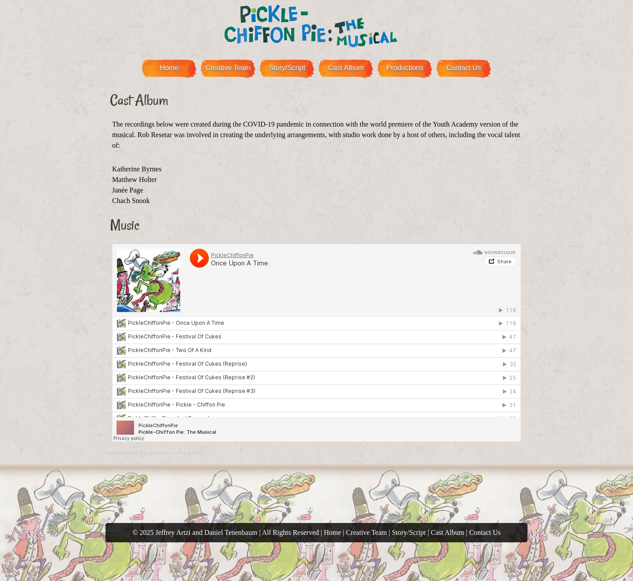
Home (169, 68)
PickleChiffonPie (122, 453)
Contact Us (463, 68)
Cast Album (346, 68)
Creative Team (228, 68)
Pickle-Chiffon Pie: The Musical (171, 453)
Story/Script (287, 68)
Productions (405, 68)
